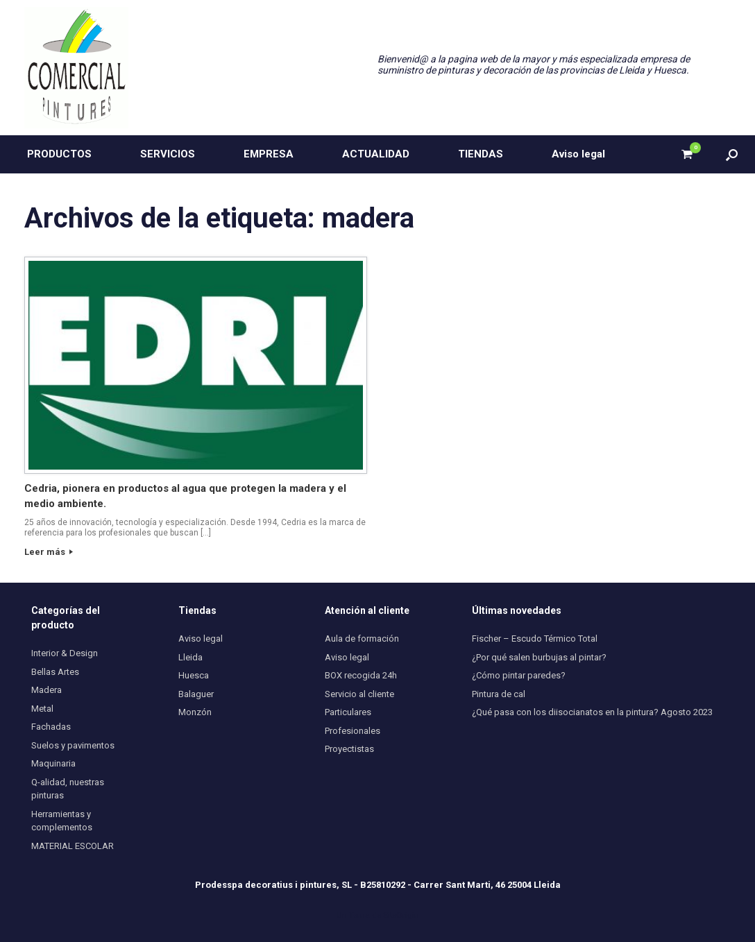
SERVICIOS (167, 154)
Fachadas (51, 726)
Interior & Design (64, 653)
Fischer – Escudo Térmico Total (534, 638)
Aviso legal (578, 154)
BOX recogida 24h (361, 675)
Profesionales (352, 731)
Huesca (193, 675)
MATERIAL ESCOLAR (72, 846)
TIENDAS (480, 154)
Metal (42, 708)
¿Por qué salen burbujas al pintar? (539, 657)
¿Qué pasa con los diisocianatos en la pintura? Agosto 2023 (592, 712)
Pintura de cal (498, 694)
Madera (46, 690)
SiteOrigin (401, 915)
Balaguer (196, 694)
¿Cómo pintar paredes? (519, 675)
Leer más (48, 552)
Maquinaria (53, 763)
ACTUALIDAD (375, 154)
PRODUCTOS (59, 154)
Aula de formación (362, 638)
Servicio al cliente (359, 694)
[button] (731, 154)
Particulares (348, 712)
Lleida (190, 657)
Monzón (195, 712)
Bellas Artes (55, 672)
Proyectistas (349, 749)
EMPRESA (269, 154)
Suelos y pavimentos (72, 745)
